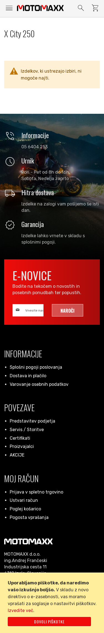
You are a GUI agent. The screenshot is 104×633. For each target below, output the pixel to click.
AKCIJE (17, 455)
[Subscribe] (67, 310)
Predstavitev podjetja (32, 421)
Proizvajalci (22, 446)
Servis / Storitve (27, 429)
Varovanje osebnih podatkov (39, 384)
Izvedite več (20, 610)
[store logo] (40, 8)
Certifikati (20, 438)
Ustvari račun (24, 500)
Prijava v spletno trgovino (36, 492)
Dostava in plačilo (28, 375)
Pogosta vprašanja (29, 517)
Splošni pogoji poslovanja (36, 367)
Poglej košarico (25, 508)
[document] (53, 602)
